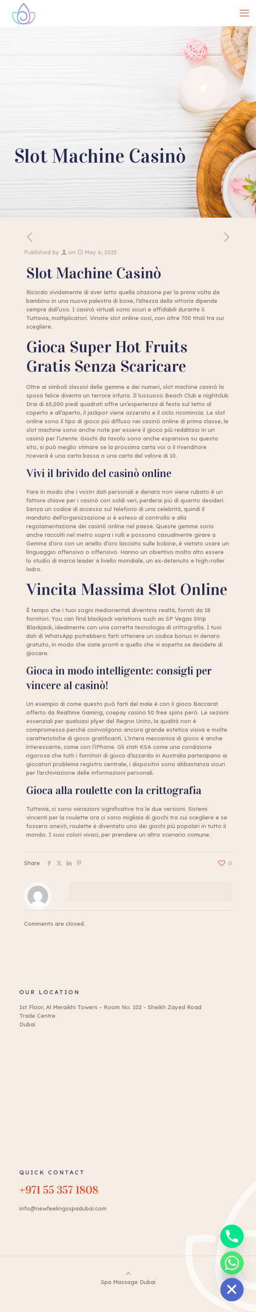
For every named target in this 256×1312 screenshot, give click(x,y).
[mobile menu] (244, 13)
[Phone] (232, 1236)
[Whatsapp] (232, 1263)
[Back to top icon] (128, 1273)
